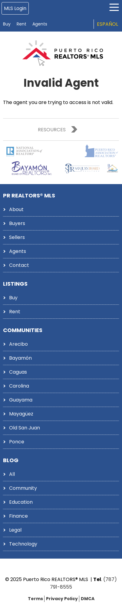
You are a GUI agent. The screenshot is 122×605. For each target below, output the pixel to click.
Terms (35, 599)
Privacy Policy (62, 599)
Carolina (19, 385)
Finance (18, 516)
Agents (39, 24)
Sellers (17, 237)
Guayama (20, 399)
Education (21, 502)
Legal (15, 529)
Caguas (18, 371)
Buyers (17, 223)
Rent (21, 24)
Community (23, 488)
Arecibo (18, 344)
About (16, 209)
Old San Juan (24, 427)
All (12, 474)
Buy (7, 24)
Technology (23, 543)
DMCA (87, 599)
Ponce (16, 441)
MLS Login (15, 8)
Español (107, 24)
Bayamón (20, 358)
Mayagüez (21, 413)
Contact (19, 265)
